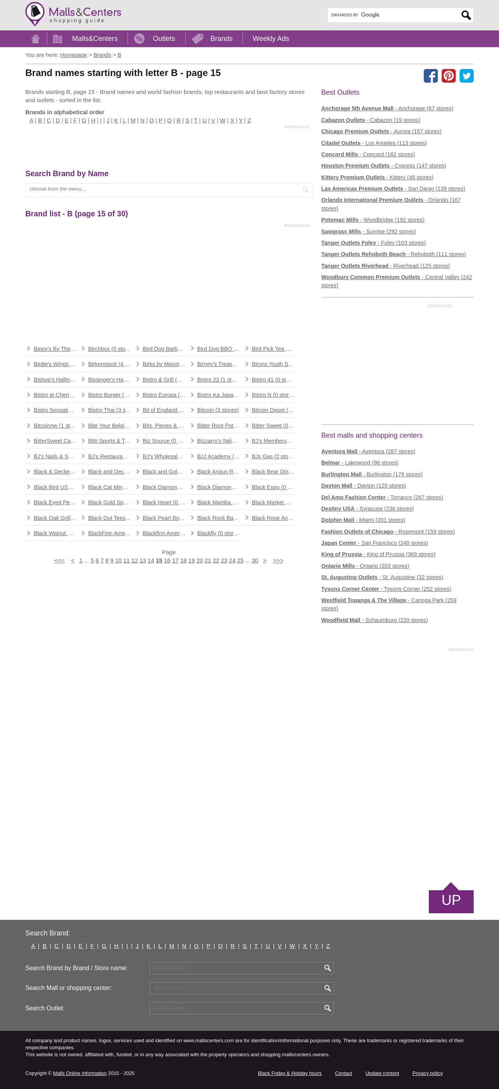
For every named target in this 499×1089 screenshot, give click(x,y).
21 (208, 560)
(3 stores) (111, 410)
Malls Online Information (79, 1073)
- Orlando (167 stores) (391, 204)
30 (255, 560)
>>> (278, 560)
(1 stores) (220, 349)
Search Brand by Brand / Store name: (76, 968)
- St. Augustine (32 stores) (382, 577)
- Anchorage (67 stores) (387, 108)
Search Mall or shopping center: (68, 988)
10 (118, 560)
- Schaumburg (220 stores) (374, 620)
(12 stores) (275, 410)
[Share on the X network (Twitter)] (467, 76)
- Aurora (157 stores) (381, 131)
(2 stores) (275, 456)
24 (232, 560)
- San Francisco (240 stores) (374, 543)
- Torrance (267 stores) (382, 497)
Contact (343, 1073)
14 (151, 560)
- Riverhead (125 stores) (385, 266)
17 (175, 560)
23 (224, 560)
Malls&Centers (95, 38)
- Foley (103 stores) (373, 243)
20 (199, 560)
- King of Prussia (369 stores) (378, 554)
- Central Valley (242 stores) (396, 281)
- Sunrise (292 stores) (368, 231)
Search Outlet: (45, 1008)
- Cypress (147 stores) (383, 166)
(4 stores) (111, 364)
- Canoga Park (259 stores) (389, 604)
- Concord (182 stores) (368, 154)
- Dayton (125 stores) (363, 486)
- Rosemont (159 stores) (388, 532)
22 (216, 560)
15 (159, 560)
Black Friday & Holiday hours (290, 1073)
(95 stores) (111, 456)
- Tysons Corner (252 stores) (386, 589)
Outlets (164, 38)
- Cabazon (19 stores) (370, 120)
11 (126, 560)
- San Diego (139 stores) (393, 189)
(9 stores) (275, 471)
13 (143, 560)
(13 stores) (166, 456)
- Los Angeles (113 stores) (374, 143)
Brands (222, 38)
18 (183, 560)
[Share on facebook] (431, 76)
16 (167, 560)
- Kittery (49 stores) (377, 177)
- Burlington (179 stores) (372, 474)
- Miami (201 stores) (363, 520)
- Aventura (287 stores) (368, 451)
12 (134, 560)
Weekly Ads (271, 38)
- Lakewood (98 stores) (359, 463)
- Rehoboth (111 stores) (393, 254)
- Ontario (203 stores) (365, 566)
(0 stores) (57, 349)
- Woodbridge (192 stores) (373, 220)
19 (191, 560)
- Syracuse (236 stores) (367, 509)
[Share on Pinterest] (449, 76)
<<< (59, 560)
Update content (382, 1073)
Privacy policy (427, 1073)
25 (240, 560)
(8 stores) (220, 471)
